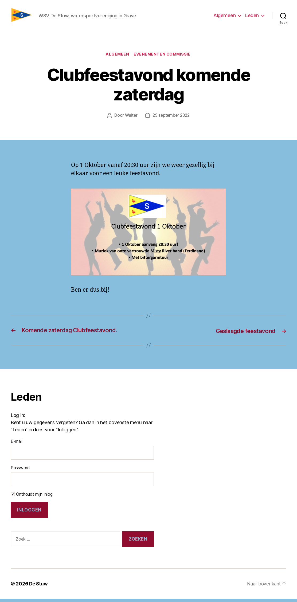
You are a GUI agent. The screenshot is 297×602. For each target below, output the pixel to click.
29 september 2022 (171, 119)
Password (20, 471)
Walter (129, 119)
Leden (252, 17)
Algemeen (224, 17)
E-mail (16, 444)
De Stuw (38, 587)
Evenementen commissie (163, 57)
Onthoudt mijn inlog (32, 497)
